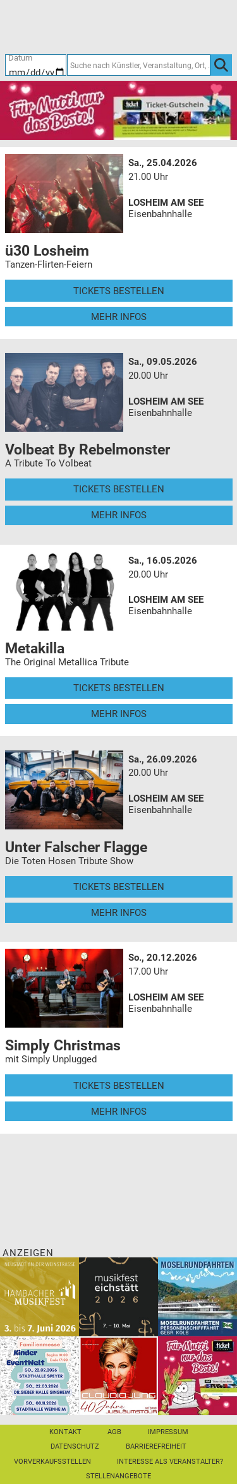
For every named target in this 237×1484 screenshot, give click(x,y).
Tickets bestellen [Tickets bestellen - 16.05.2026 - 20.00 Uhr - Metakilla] (118, 688)
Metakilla (34, 648)
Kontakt (65, 1432)
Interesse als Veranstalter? (170, 1461)
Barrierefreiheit (156, 1446)
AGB (114, 1432)
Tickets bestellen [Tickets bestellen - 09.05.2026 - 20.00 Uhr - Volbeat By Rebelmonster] (118, 489)
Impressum (168, 1432)
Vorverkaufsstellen (52, 1461)
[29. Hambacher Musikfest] (39, 1296)
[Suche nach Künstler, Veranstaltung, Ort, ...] (138, 65)
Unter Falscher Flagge (76, 847)
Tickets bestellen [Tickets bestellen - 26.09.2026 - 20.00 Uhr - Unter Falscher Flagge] (118, 887)
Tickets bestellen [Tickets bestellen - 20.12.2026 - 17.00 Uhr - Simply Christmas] (118, 1085)
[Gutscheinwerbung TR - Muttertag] (118, 110)
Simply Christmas (63, 1045)
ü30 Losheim (47, 250)
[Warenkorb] (173, 27)
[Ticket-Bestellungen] (112, 27)
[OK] (221, 65)
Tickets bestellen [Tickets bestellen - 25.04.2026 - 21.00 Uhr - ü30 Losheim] (118, 291)
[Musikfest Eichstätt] (118, 1296)
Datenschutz (75, 1446)
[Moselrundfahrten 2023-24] (197, 1296)
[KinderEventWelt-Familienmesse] (39, 1375)
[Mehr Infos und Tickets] (64, 193)
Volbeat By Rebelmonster (87, 449)
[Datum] (36, 65)
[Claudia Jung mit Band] (118, 1375)
